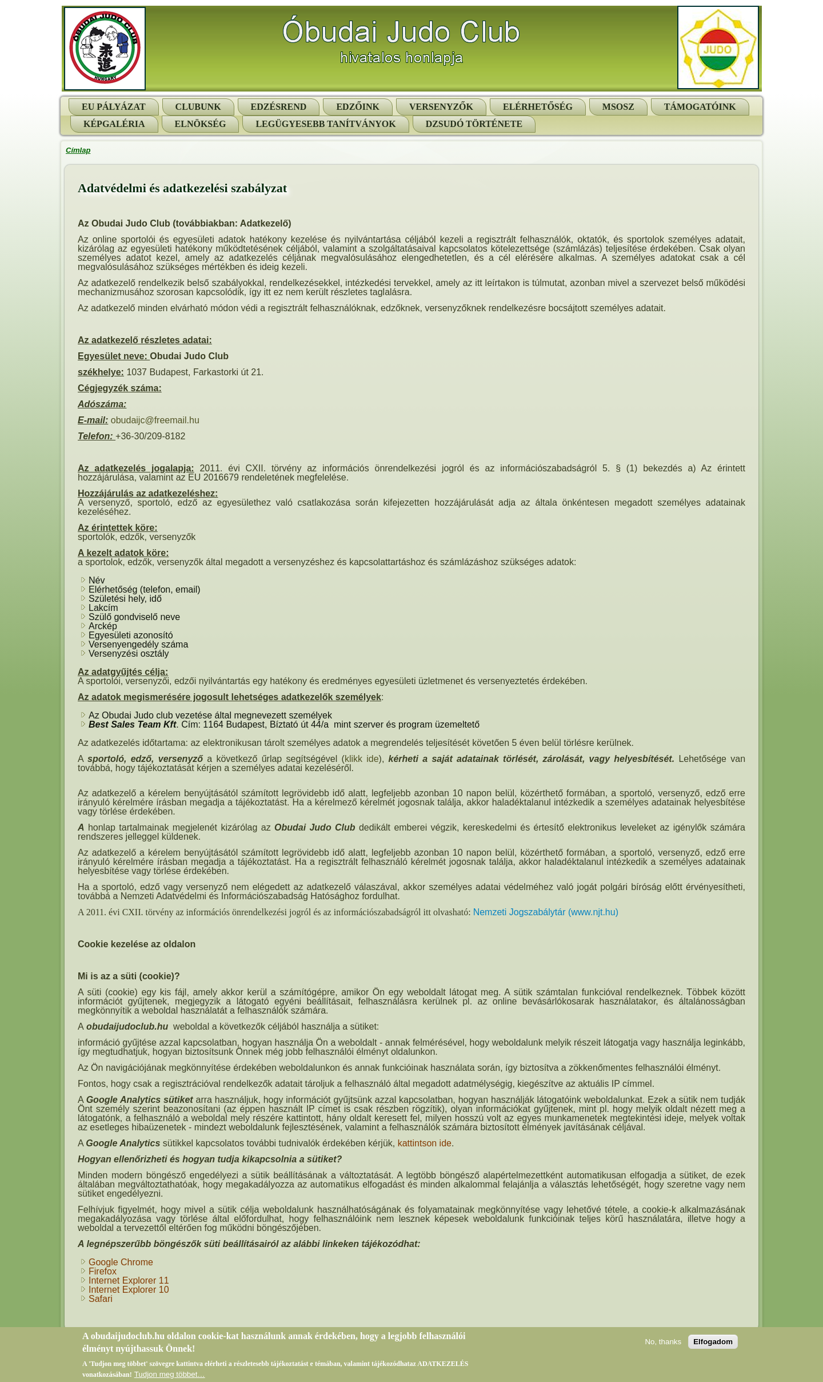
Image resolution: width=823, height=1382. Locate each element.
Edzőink (357, 107)
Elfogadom (713, 1345)
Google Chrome (121, 1262)
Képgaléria (114, 124)
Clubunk (198, 107)
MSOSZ (618, 107)
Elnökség (200, 124)
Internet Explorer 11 (129, 1280)
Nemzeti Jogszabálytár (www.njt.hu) (545, 912)
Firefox (103, 1271)
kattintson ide (425, 1143)
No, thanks (663, 1345)
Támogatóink (700, 107)
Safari (101, 1299)
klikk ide (362, 759)
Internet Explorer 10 (129, 1289)
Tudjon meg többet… (169, 1377)
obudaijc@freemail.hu (155, 420)
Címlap (78, 150)
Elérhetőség (538, 107)
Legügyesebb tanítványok (325, 124)
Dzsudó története (474, 124)
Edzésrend (279, 107)
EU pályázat (114, 107)
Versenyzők (441, 107)
